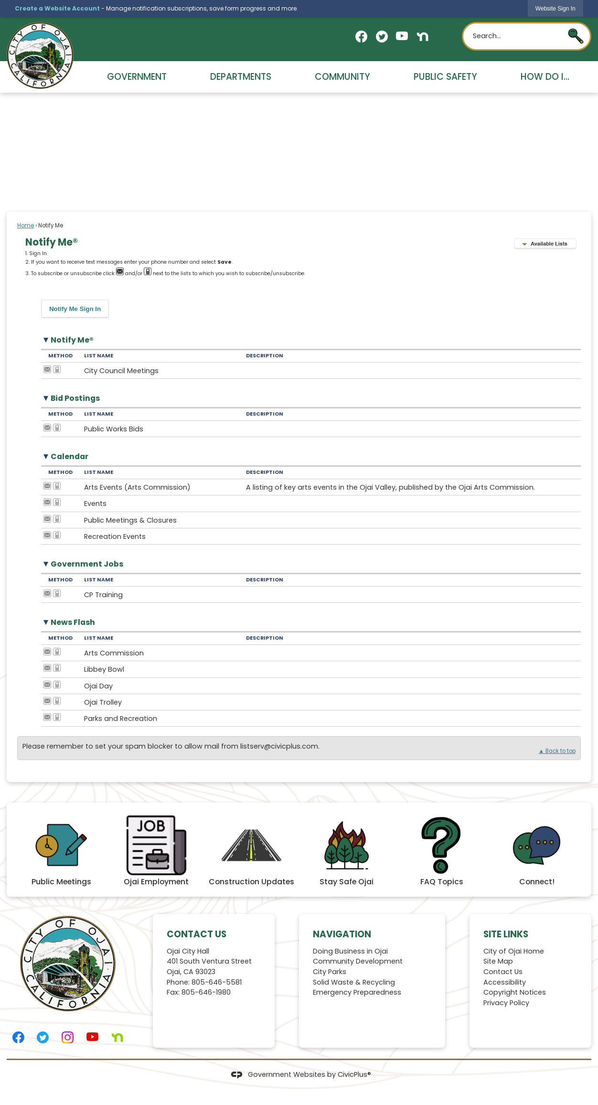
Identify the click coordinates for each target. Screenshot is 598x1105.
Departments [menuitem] (240, 76)
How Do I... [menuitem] (545, 76)
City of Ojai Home (513, 951)
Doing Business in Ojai (350, 951)
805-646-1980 (206, 992)
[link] (555, 8)
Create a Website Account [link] (57, 8)
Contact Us (503, 971)
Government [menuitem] (137, 76)
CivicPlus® (354, 1074)
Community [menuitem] (342, 76)
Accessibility (504, 982)
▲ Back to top (557, 751)
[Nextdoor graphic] (422, 37)
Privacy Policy (506, 1003)
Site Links (505, 934)
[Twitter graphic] (382, 37)
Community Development (358, 961)
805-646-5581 (217, 982)
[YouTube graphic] (402, 36)
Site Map (498, 961)
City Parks (329, 971)
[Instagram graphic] (68, 1037)
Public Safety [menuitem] (445, 76)
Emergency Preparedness (357, 992)
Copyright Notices (514, 992)
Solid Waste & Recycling (354, 982)
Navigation (342, 934)
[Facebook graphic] (361, 37)
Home (25, 225)
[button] (575, 36)
